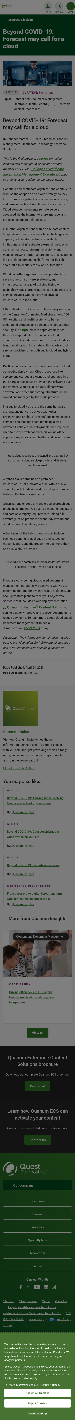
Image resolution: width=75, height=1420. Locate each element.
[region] (37, 1376)
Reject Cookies (37, 1403)
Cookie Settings (37, 1413)
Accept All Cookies (38, 1392)
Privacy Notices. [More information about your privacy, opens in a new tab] (50, 1384)
